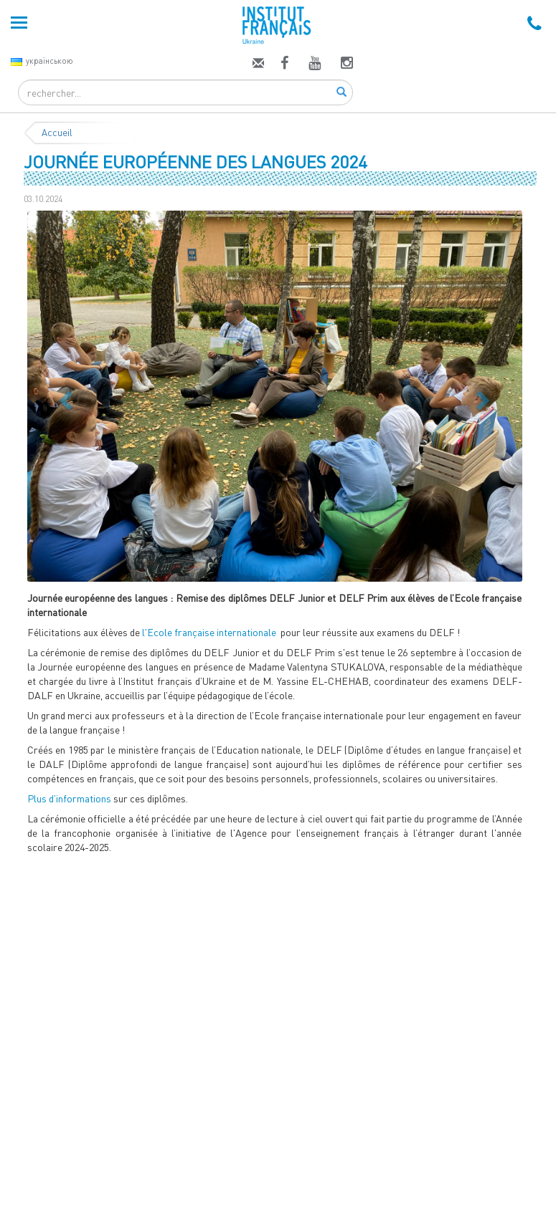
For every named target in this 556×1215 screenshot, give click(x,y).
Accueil (57, 132)
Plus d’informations (69, 798)
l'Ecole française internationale (209, 632)
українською (42, 60)
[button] (64, 396)
